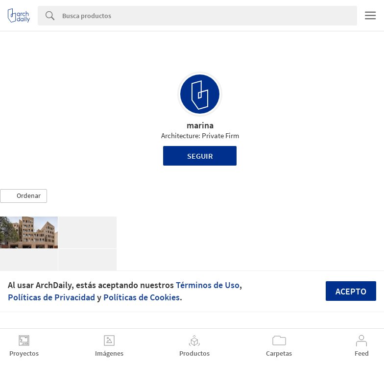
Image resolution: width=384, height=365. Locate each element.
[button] (23, 196)
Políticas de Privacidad (51, 297)
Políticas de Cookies (141, 297)
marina (200, 125)
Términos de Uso (208, 285)
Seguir (200, 156)
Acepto (351, 291)
